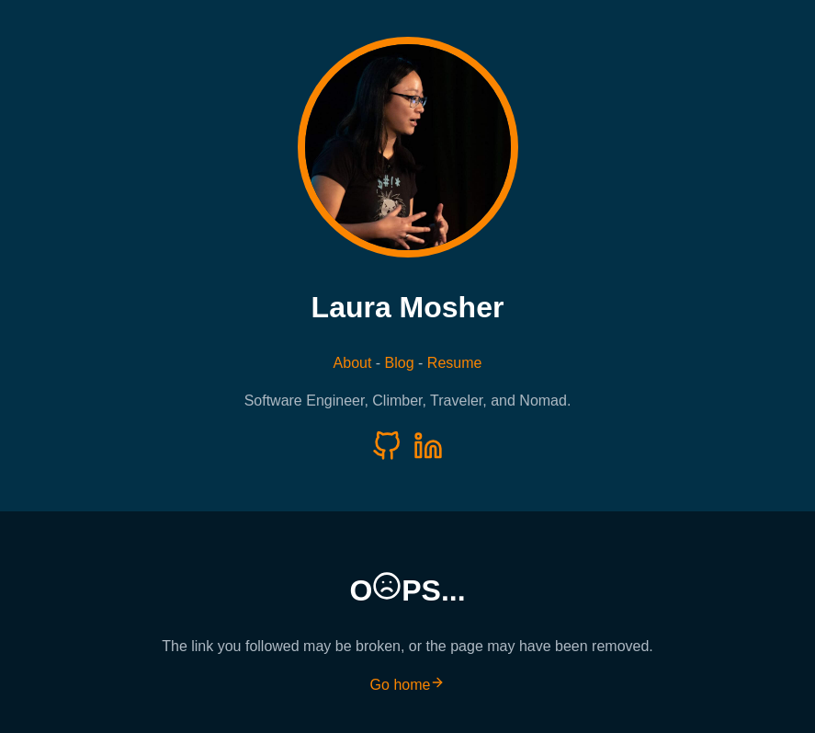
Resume (454, 363)
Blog (399, 363)
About (353, 363)
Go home (408, 685)
